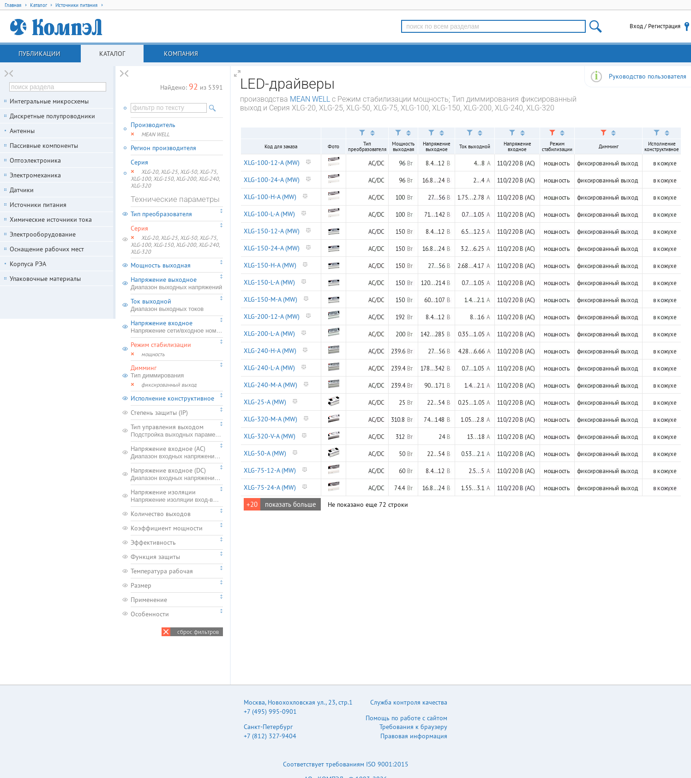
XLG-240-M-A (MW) (270, 385)
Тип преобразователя (161, 214)
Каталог (112, 53)
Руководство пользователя (647, 76)
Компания (181, 53)
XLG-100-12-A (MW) (272, 162)
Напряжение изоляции (177, 496)
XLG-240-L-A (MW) (269, 368)
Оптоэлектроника (35, 160)
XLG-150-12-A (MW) (272, 231)
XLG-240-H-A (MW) (270, 350)
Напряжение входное (177, 326)
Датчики (22, 190)
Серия (139, 162)
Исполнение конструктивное (172, 398)
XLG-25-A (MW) (265, 402)
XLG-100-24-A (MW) (272, 180)
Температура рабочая (162, 571)
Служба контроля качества (408, 702)
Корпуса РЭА (28, 264)
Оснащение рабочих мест (47, 249)
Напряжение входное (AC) (177, 452)
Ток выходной (177, 305)
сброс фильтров (198, 632)
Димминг (177, 371)
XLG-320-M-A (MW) (270, 419)
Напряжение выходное (177, 283)
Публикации (39, 53)
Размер (141, 585)
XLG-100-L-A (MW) (269, 214)
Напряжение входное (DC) (177, 474)
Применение (149, 600)
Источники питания (38, 205)
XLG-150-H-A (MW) (270, 265)
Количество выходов (161, 514)
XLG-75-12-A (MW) (270, 470)
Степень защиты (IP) (159, 412)
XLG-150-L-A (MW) (269, 282)
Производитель (153, 125)
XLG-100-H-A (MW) (270, 197)
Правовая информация (413, 736)
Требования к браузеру (413, 727)
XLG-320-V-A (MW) (269, 436)
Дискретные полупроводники (52, 116)
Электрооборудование (43, 234)
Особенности (150, 614)
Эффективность (153, 542)
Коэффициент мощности (167, 528)
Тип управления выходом (177, 430)
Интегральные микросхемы (49, 101)
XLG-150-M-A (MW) (270, 299)
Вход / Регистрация (655, 26)
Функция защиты (155, 557)
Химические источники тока (51, 219)
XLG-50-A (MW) (265, 453)
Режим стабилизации (161, 344)
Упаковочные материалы (45, 278)
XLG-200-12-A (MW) (272, 316)
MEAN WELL (310, 99)
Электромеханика (35, 175)
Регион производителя (163, 148)
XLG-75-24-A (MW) (270, 487)
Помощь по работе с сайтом (406, 718)
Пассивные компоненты (44, 145)
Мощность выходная (161, 265)
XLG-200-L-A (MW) (269, 333)
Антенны (22, 131)
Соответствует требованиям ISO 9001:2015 (346, 764)
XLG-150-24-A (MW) (272, 248)
